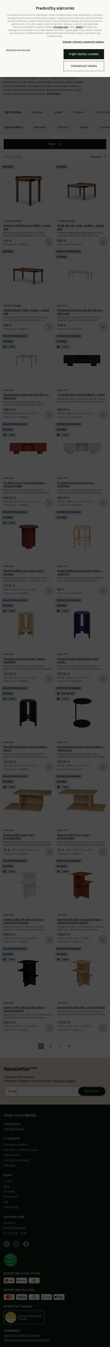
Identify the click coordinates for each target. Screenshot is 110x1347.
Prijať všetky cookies (84, 54)
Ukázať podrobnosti (18, 50)
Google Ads (60, 27)
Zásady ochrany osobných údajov (83, 42)
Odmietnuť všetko (84, 66)
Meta (79, 27)
